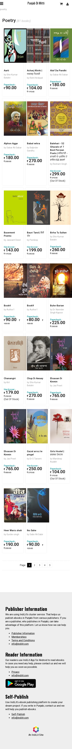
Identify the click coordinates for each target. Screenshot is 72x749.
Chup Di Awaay (35, 378)
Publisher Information (23, 633)
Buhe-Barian (57, 305)
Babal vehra (33, 143)
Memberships (19, 636)
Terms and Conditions (23, 640)
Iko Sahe (31, 530)
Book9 (30, 305)
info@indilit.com (20, 643)
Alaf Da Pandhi (58, 70)
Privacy (15, 672)
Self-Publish (18, 714)
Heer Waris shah (13, 530)
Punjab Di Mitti (36, 3)
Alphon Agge (11, 143)
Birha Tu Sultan (58, 232)
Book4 (7, 305)
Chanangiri (10, 378)
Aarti (6, 70)
